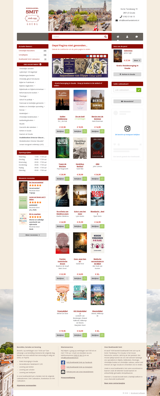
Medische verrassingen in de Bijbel (97, 261)
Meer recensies (33, 235)
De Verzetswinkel (36, 182)
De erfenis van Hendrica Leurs (63, 212)
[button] (54, 67)
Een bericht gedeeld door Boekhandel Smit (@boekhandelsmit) (135, 157)
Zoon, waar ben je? (80, 260)
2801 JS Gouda (129, 13)
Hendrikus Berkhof (80, 165)
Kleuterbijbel (97, 311)
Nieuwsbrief (127, 101)
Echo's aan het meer (80, 212)
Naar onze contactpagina (114, 383)
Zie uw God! (80, 116)
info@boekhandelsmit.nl (127, 20)
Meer (137, 60)
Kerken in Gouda (127, 74)
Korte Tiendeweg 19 (129, 9)
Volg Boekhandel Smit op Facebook (76, 362)
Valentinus (128, 51)
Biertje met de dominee (97, 117)
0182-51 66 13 (127, 16)
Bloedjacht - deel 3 (97, 212)
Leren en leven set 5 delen (37, 198)
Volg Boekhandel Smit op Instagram (76, 367)
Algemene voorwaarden (26, 385)
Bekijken (60, 131)
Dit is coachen (35, 214)
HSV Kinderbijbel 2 (80, 312)
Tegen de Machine (62, 165)
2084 (97, 164)
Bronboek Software (138, 393)
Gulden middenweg (62, 117)
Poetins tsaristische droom (62, 261)
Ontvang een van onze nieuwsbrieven (77, 372)
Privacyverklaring (68, 378)
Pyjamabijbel (62, 311)
